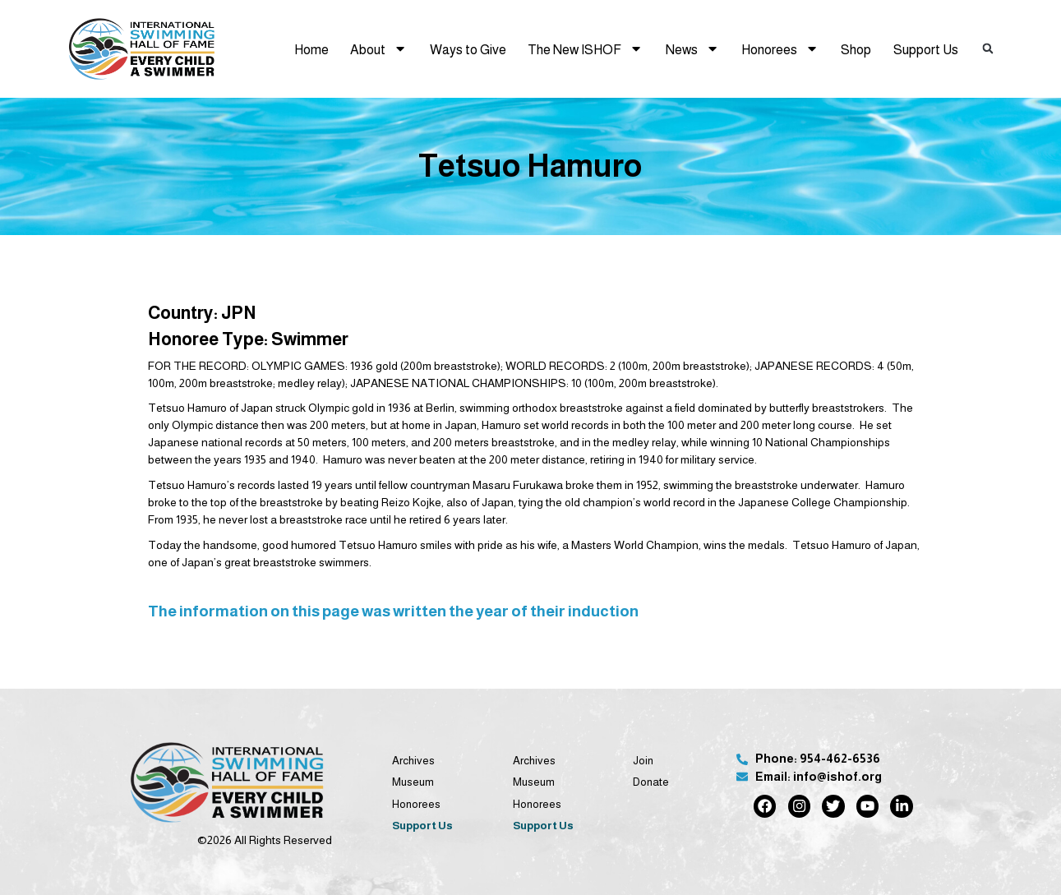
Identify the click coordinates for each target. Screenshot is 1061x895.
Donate (651, 782)
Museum (413, 782)
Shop (856, 49)
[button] (988, 49)
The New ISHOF (585, 48)
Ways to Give (468, 49)
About (378, 48)
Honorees (780, 48)
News (692, 48)
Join (643, 760)
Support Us (925, 49)
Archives (413, 760)
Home (311, 49)
